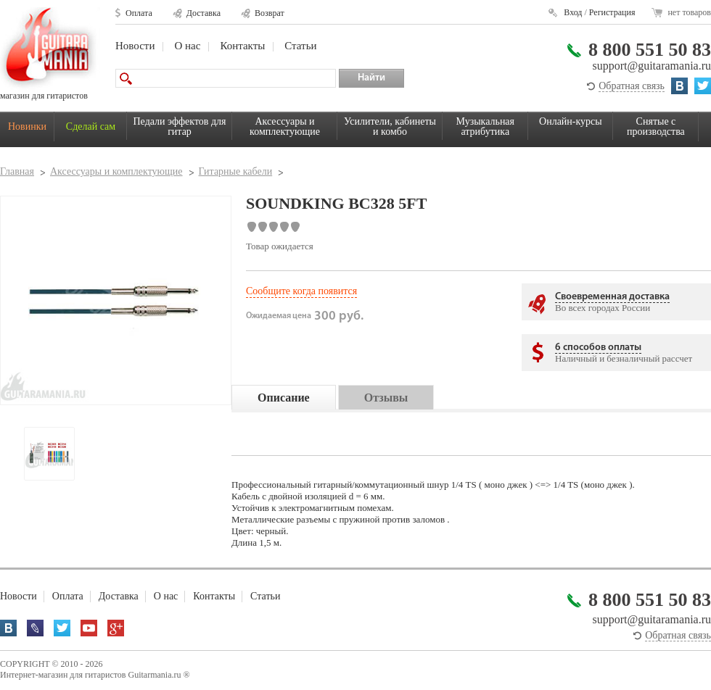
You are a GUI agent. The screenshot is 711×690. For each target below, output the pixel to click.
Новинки (27, 126)
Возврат (269, 13)
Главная (17, 171)
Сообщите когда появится (301, 291)
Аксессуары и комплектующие (285, 126)
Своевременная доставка (612, 296)
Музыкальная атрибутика (485, 126)
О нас (187, 45)
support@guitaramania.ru (651, 65)
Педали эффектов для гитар (179, 126)
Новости (135, 45)
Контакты (242, 45)
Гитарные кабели (236, 171)
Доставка (203, 13)
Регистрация (612, 12)
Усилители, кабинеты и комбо (390, 126)
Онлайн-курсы (570, 121)
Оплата (139, 13)
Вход (573, 12)
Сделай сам (90, 126)
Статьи (300, 45)
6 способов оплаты (598, 347)
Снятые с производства (656, 126)
